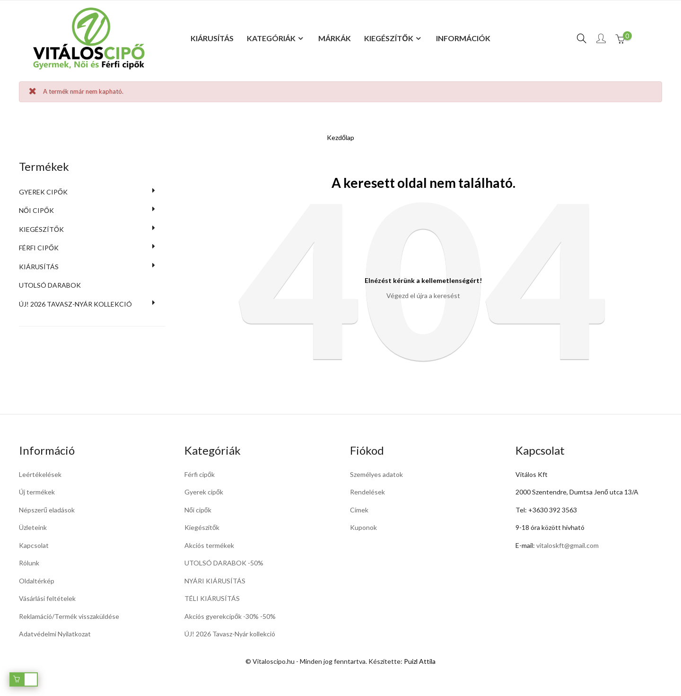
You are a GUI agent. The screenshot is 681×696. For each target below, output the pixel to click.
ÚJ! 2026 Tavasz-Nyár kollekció (229, 634)
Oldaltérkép (36, 581)
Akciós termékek (209, 545)
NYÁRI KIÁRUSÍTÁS (214, 581)
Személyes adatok (376, 474)
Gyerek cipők (43, 192)
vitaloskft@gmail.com (567, 545)
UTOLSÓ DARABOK (50, 285)
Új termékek (37, 492)
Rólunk (29, 563)
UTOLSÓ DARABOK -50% (223, 563)
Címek (359, 510)
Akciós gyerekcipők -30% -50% (230, 616)
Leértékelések (40, 474)
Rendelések (367, 492)
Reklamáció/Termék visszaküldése (69, 616)
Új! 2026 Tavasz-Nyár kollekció (75, 304)
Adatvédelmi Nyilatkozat (55, 634)
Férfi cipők (39, 248)
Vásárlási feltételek (47, 598)
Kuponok (363, 527)
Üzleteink (33, 527)
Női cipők (36, 210)
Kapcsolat (34, 545)
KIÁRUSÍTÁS (39, 267)
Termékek (44, 166)
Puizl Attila (420, 661)
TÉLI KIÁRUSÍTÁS (212, 598)
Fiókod (367, 450)
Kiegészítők (41, 229)
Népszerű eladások (47, 510)
